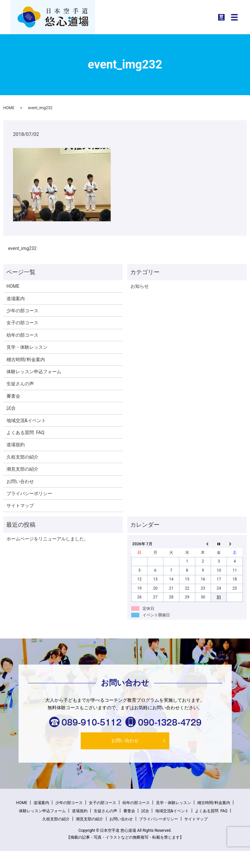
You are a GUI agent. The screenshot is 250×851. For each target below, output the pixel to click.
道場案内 (16, 298)
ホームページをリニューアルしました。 (48, 538)
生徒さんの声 (20, 383)
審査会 (13, 396)
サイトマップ (20, 505)
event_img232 (22, 248)
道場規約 (16, 444)
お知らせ (140, 286)
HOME (8, 108)
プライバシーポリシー (29, 493)
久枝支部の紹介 (22, 457)
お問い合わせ (20, 481)
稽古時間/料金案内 (26, 359)
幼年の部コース (22, 335)
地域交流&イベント (26, 420)
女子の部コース (22, 322)
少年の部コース (22, 310)
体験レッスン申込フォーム (34, 371)
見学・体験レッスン (27, 347)
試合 (11, 408)
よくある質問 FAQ (25, 432)
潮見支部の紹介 (22, 469)
